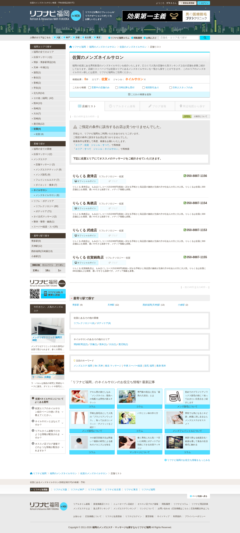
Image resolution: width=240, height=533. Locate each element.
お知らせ (77, 516)
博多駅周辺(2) (81, 344)
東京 (97, 37)
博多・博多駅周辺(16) (44, 62)
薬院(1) (36, 72)
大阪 (57, 37)
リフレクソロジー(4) (84, 323)
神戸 (67, 37)
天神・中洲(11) (40, 67)
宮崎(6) (36, 118)
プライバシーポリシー (195, 516)
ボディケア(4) (104, 323)
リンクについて (147, 508)
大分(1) (112, 344)
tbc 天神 (98, 365)
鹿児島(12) (38, 124)
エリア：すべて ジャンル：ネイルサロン (96, 149)
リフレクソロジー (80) (46, 206)
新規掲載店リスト (101, 504)
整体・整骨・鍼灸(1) (43, 221)
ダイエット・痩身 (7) (45, 185)
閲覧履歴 (136, 38)
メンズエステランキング (124, 508)
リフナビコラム (181, 504)
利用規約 (177, 516)
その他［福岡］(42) (42, 98)
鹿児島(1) (123, 344)
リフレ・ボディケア (43, 201)
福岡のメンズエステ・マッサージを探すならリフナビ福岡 (121, 527)
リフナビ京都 (94, 489)
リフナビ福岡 (148, 489)
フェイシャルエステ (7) (46, 180)
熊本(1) (103, 344)
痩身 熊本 (161, 365)
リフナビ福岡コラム (118, 38)
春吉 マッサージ (113, 365)
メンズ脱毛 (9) (42, 174)
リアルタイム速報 (81, 504)
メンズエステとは (81, 508)
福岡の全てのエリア (43, 52)
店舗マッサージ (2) (44, 164)
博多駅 (75, 305)
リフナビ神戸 (77, 489)
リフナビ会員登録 (113, 516)
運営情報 (149, 516)
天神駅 (111, 305)
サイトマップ (163, 516)
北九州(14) (38, 93)
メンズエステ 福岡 (83, 365)
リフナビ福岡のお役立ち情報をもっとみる (187, 460)
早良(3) (36, 88)
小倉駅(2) (36, 256)
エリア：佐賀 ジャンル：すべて (92, 145)
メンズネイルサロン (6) (46, 195)
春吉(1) (36, 77)
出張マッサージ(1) (42, 57)
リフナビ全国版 (39, 489)
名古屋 (86, 37)
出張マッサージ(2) (42, 154)
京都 (76, 37)
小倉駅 (181, 305)
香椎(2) (36, 82)
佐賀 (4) (39, 134)
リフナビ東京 (131, 489)
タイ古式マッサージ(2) (44, 216)
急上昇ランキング (101, 508)
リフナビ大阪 (60, 489)
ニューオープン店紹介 (123, 504)
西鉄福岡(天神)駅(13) (41, 251)
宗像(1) (93, 344)
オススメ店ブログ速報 (148, 504)
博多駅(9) (36, 241)
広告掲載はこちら (180, 508)
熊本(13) (37, 103)
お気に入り (150, 38)
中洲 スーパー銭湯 (133, 365)
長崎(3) (36, 108)
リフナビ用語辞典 (200, 504)
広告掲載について (93, 516)
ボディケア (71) (43, 211)
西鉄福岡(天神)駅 (151, 305)
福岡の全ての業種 (42, 149)
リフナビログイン (133, 516)
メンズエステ (39, 159)
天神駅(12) (36, 246)
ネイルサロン (39, 190)
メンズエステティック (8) (48, 169)
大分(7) (36, 113)
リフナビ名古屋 (113, 489)
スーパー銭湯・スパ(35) (45, 226)
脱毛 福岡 (149, 365)
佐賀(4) (36, 129)
